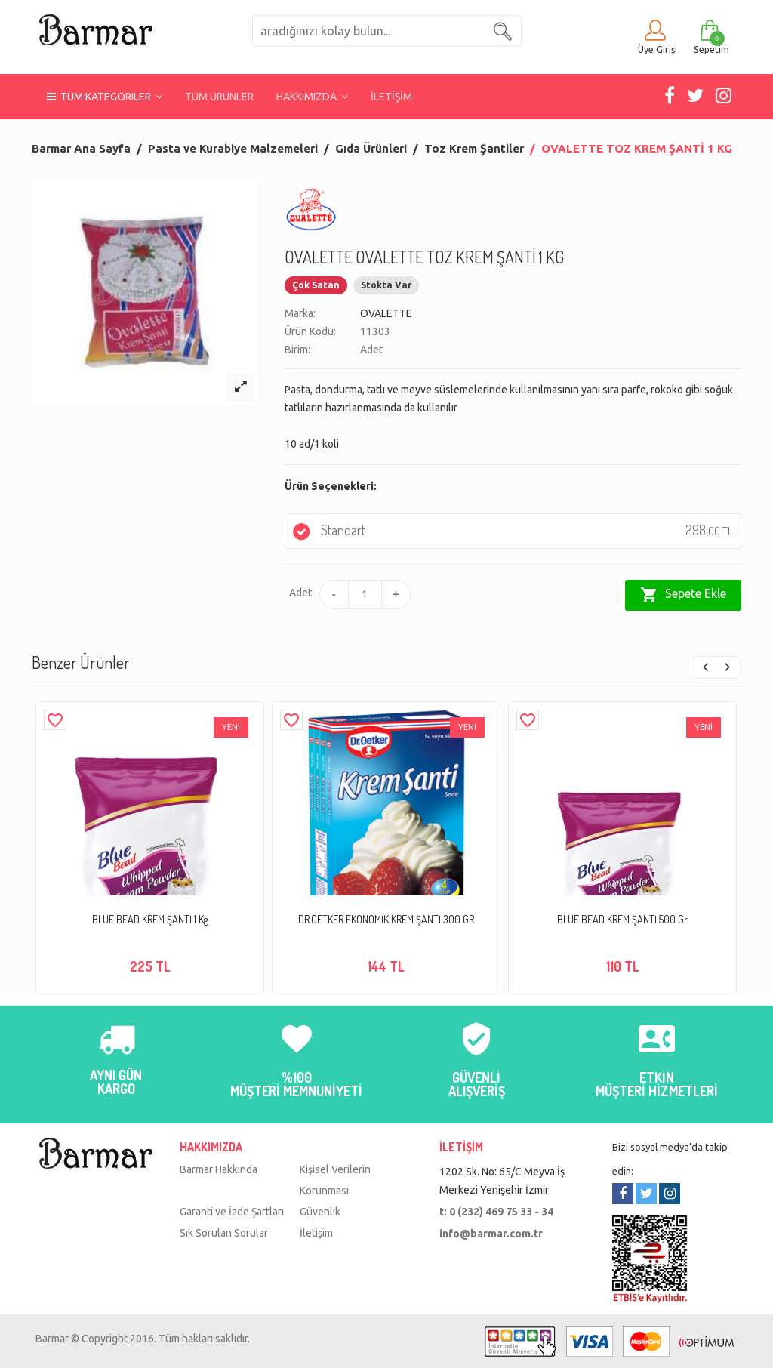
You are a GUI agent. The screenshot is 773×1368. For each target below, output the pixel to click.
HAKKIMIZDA (312, 97)
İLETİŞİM (391, 97)
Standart (513, 531)
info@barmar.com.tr (491, 1234)
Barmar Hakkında (218, 1169)
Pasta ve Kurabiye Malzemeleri (233, 148)
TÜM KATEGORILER (104, 97)
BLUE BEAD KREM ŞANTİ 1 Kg (150, 919)
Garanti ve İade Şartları (232, 1212)
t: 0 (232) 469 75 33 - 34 (496, 1212)
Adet (298, 593)
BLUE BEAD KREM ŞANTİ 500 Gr (622, 919)
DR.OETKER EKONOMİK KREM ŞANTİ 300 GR (386, 919)
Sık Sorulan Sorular (224, 1233)
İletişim (316, 1233)
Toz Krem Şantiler (474, 148)
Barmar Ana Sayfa (81, 148)
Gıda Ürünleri (371, 148)
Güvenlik (320, 1212)
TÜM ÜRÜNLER (219, 97)
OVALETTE (386, 313)
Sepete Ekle (683, 595)
